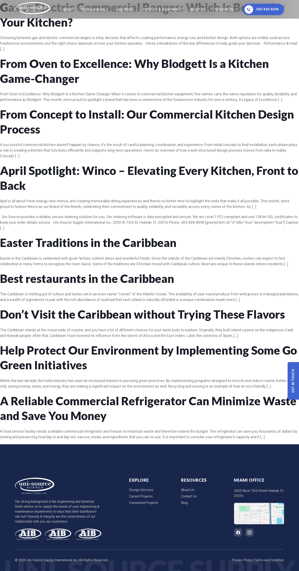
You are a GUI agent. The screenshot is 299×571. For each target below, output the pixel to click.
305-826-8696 (262, 9)
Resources (224, 9)
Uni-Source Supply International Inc (52, 560)
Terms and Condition (269, 560)
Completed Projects (143, 503)
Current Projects (141, 496)
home (67, 10)
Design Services (141, 490)
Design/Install (94, 10)
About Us (197, 9)
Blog (184, 503)
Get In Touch (293, 381)
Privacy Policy (242, 560)
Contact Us (189, 496)
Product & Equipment (161, 9)
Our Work (125, 10)
